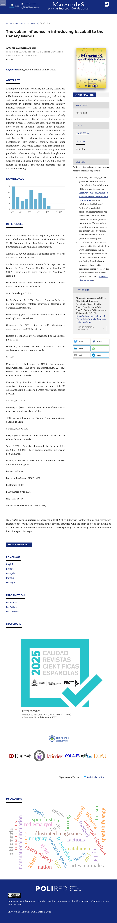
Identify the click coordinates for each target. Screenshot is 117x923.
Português (11, 582)
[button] (81, 341)
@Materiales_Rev (95, 777)
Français (10, 573)
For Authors (11, 607)
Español (10, 568)
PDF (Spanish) (85, 95)
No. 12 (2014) (33, 23)
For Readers (11, 602)
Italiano (10, 577)
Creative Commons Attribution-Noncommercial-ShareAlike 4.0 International (93, 196)
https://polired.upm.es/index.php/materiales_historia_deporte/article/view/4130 (91, 319)
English (10, 564)
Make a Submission (19, 544)
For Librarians (13, 611)
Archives (20, 23)
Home (9, 23)
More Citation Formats (86, 328)
